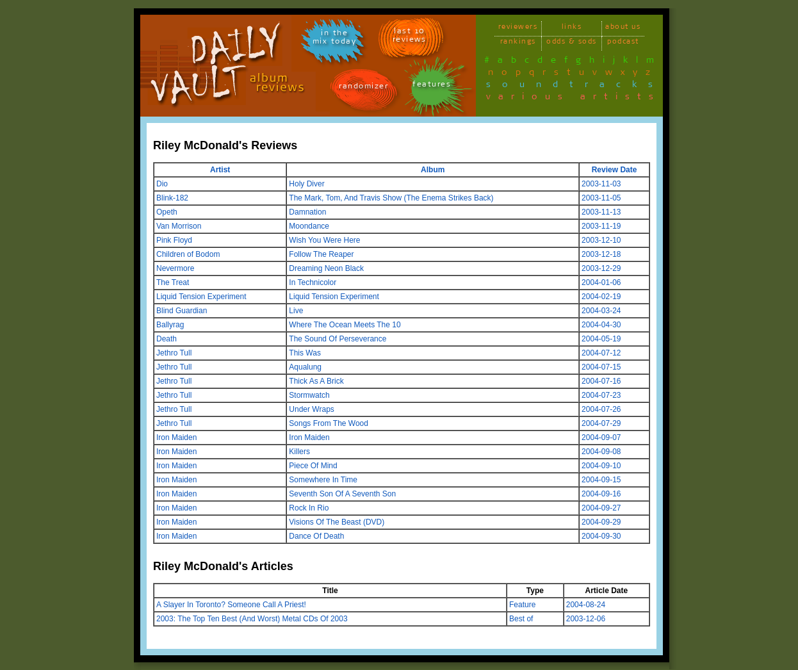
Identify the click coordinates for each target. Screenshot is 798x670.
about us (622, 28)
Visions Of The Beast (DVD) (336, 522)
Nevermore (175, 268)
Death (166, 338)
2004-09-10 (601, 465)
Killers (299, 451)
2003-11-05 (601, 197)
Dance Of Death (316, 536)
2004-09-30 (601, 536)
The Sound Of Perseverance (337, 338)
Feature (522, 604)
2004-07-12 (601, 352)
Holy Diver (306, 183)
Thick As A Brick (316, 381)
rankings (518, 43)
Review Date (614, 169)
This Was (305, 352)
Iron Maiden (176, 437)
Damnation (307, 212)
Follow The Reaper (321, 254)
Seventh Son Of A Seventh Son (342, 493)
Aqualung (305, 367)
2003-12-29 (601, 268)
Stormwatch (309, 395)
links (572, 28)
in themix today (335, 39)
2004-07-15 (601, 367)
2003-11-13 (601, 212)
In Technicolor (312, 282)
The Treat (172, 282)
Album (432, 169)
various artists (573, 98)
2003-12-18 (601, 254)
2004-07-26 (601, 409)
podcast (623, 43)
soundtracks (575, 86)
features (431, 86)
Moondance (309, 226)
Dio (162, 183)
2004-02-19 (601, 296)
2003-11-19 (601, 226)
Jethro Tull (173, 352)
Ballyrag (170, 324)
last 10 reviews (410, 37)
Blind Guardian (181, 310)
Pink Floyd (174, 240)
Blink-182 (172, 197)
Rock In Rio (309, 507)
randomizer (363, 88)
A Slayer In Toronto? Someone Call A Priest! (231, 604)
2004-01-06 (601, 282)
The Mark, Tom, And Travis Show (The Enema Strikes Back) (391, 197)
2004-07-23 (601, 395)
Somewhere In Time (323, 479)
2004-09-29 (601, 522)
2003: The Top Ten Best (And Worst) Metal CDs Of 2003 (252, 618)
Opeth (166, 212)
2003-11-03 (601, 183)
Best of (521, 618)
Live (296, 310)
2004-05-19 (601, 338)
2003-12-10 (601, 240)
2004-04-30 (601, 324)
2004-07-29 (601, 423)
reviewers (518, 28)
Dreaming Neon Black (326, 268)
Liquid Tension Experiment (201, 296)
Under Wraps (311, 409)
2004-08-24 (585, 604)
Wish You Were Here (324, 240)
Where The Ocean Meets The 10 (344, 324)
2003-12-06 (585, 618)
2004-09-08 (601, 451)
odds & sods (571, 43)
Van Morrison (178, 226)
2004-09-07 (601, 437)
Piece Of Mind (313, 465)
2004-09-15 (601, 479)
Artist (220, 169)
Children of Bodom (188, 254)
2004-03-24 (601, 310)
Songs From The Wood (328, 423)
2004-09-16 (601, 493)
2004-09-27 (601, 507)
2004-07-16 (601, 381)
